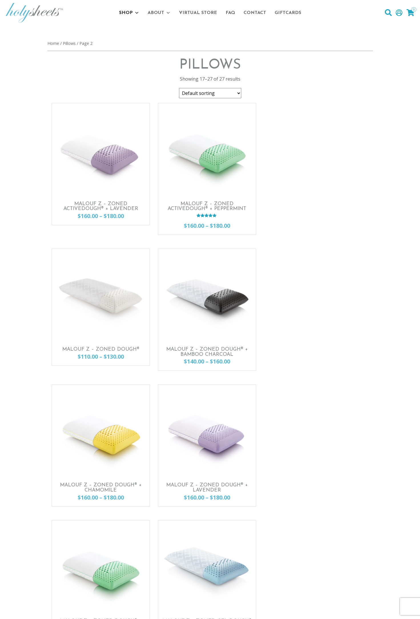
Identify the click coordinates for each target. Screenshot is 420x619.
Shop (129, 13)
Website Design (321, 608)
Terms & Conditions (168, 608)
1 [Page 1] (211, 473)
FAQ (230, 13)
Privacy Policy (122, 608)
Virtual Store (198, 13)
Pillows (69, 43)
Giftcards (288, 13)
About (159, 13)
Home (53, 43)
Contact (255, 13)
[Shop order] (210, 93)
